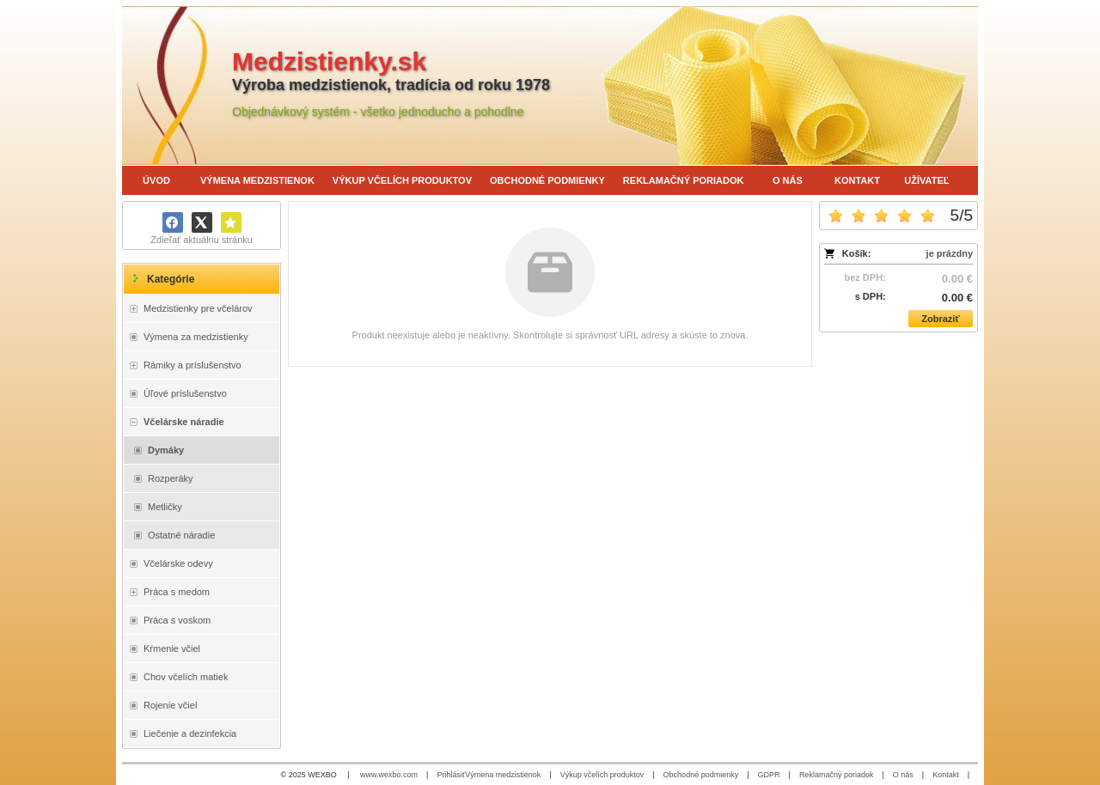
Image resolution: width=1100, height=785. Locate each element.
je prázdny (949, 253)
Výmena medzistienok (503, 774)
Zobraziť (940, 318)
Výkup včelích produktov (602, 774)
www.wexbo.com (389, 774)
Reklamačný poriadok (836, 774)
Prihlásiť (451, 774)
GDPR (769, 774)
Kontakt (945, 774)
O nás (903, 774)
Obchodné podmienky (701, 774)
